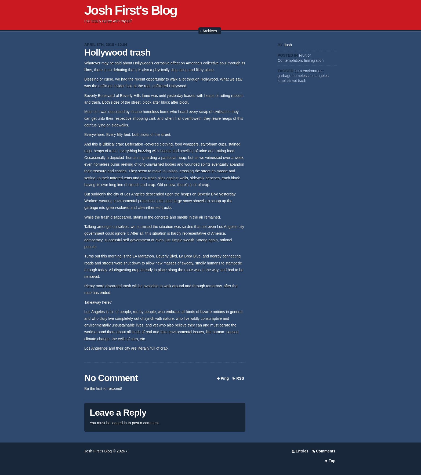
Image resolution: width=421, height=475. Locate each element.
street (292, 80)
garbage (284, 76)
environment (313, 71)
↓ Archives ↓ (210, 31)
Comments (325, 451)
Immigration (314, 60)
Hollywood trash (117, 52)
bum (298, 71)
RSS (240, 378)
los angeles (319, 76)
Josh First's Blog (130, 10)
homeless (300, 76)
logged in (119, 423)
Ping (225, 378)
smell (282, 80)
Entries (302, 451)
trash (302, 80)
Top (332, 461)
